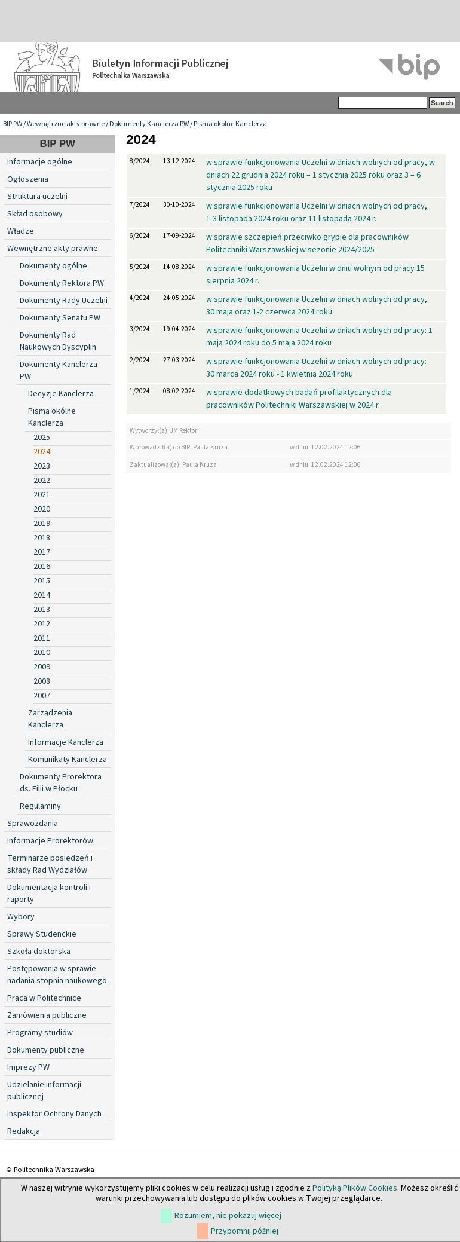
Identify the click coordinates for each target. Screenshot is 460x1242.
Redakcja (23, 1131)
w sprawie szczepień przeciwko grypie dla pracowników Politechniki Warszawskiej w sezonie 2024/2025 (307, 243)
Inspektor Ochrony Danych (54, 1114)
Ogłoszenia (27, 179)
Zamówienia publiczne (47, 1015)
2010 (41, 653)
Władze (20, 231)
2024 (41, 452)
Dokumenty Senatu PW (60, 318)
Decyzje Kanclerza (61, 394)
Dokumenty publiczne (45, 1050)
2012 (41, 624)
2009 (41, 667)
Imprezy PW (28, 1067)
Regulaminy (40, 806)
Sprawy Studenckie (41, 934)
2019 (41, 524)
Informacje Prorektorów (50, 841)
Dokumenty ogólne (53, 266)
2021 (41, 495)
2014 (41, 595)
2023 (41, 466)
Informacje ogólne (39, 162)
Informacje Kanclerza (65, 742)
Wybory (21, 917)
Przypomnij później (244, 1231)
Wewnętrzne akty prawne (66, 124)
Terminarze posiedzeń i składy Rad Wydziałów (50, 864)
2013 (41, 610)
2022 (41, 481)
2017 (41, 552)
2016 (41, 567)
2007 (41, 696)
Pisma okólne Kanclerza (230, 124)
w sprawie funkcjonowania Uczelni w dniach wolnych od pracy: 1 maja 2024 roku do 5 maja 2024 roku (319, 337)
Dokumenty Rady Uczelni (64, 301)
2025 (41, 437)
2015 (41, 581)
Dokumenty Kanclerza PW (149, 124)
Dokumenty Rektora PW (62, 283)
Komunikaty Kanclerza (67, 760)
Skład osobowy (35, 214)
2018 (41, 538)
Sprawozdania (32, 824)
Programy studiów (40, 1033)
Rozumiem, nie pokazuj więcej (227, 1216)
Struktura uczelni (37, 197)
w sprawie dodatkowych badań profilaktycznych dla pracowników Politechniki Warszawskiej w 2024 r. (299, 399)
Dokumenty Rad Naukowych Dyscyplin (58, 341)
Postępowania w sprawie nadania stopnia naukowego (57, 975)
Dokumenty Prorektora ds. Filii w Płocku (61, 783)
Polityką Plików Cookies (354, 1188)
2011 (41, 638)
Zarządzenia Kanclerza (50, 719)
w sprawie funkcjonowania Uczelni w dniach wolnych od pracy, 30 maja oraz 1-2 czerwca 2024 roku (316, 305)
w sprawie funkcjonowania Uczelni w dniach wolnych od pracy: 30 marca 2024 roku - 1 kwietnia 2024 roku (316, 368)
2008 (41, 681)
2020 (41, 509)
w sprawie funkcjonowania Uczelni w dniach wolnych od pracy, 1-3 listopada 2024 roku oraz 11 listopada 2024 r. (316, 212)
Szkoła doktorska (38, 951)
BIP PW (12, 124)
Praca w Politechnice (44, 998)
